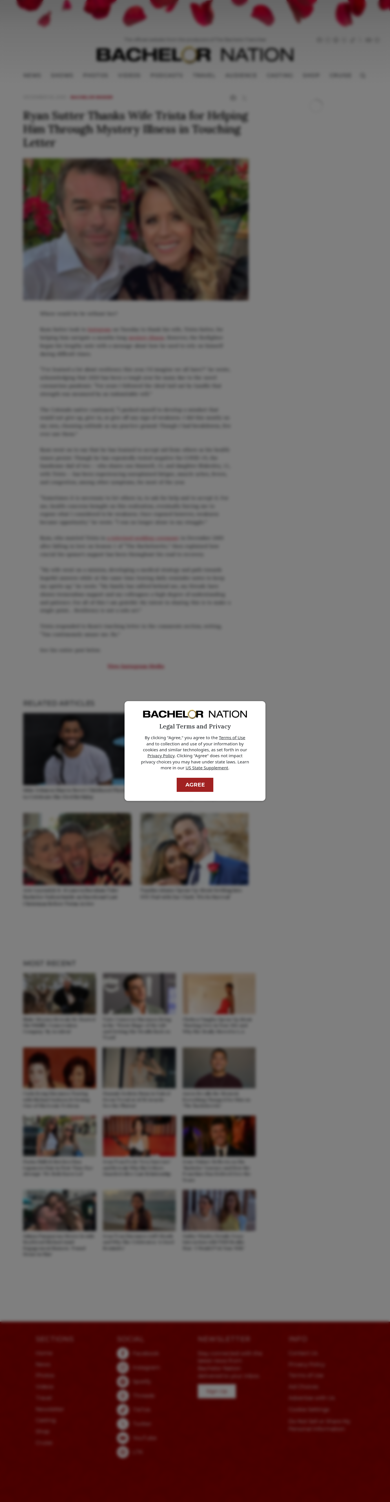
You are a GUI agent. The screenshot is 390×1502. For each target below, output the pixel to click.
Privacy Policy (160, 755)
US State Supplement (207, 767)
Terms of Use (232, 737)
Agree (195, 784)
